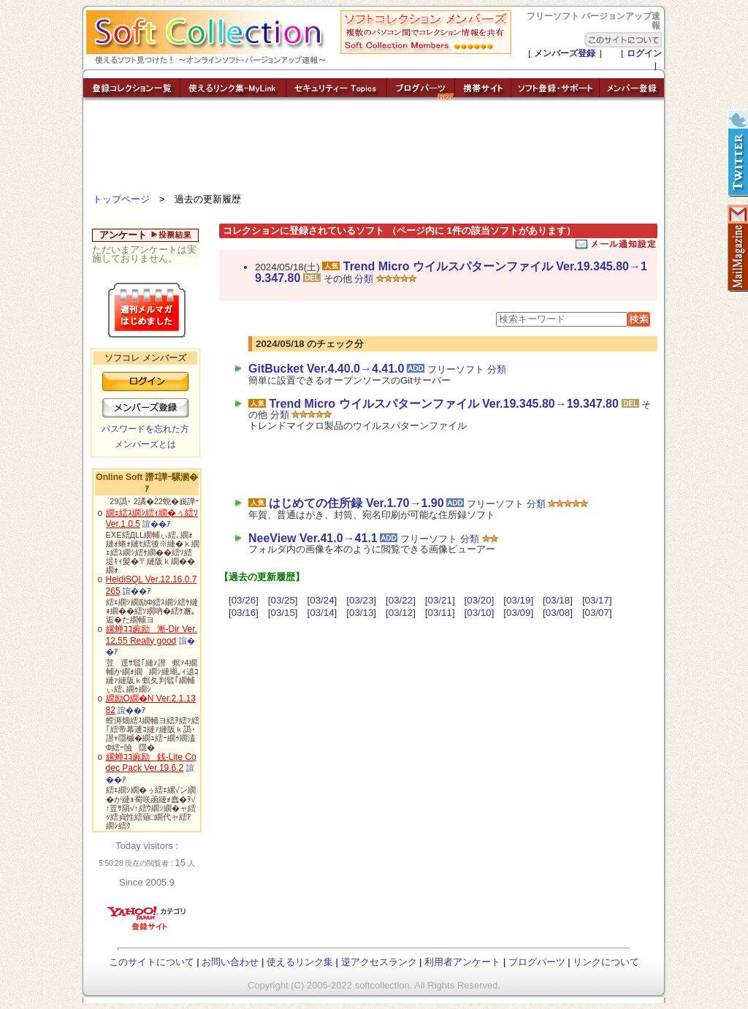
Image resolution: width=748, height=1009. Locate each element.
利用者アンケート (462, 961)
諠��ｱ (156, 523)
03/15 (282, 612)
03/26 (244, 600)
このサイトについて (151, 961)
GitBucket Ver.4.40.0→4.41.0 (326, 368)
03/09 (518, 612)
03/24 (322, 600)
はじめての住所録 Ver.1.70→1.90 (356, 503)
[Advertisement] (374, 150)
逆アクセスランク (379, 961)
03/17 (597, 600)
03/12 (401, 612)
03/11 (440, 612)
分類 (363, 278)
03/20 (479, 600)
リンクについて (606, 961)
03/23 (361, 600)
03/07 (597, 612)
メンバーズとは (145, 444)
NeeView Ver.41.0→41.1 (313, 538)
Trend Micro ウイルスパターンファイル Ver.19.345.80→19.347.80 (451, 272)
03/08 (558, 612)
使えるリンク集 (300, 961)
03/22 (401, 600)
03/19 (518, 600)
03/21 (440, 600)
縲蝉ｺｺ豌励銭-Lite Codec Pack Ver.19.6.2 (151, 763)
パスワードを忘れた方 (145, 429)
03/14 (322, 612)
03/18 (558, 600)
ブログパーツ (536, 961)
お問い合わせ (230, 961)
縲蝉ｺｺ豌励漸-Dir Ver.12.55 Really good (151, 635)
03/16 (244, 612)
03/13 (361, 612)
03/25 (282, 600)
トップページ (121, 199)
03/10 (479, 612)
